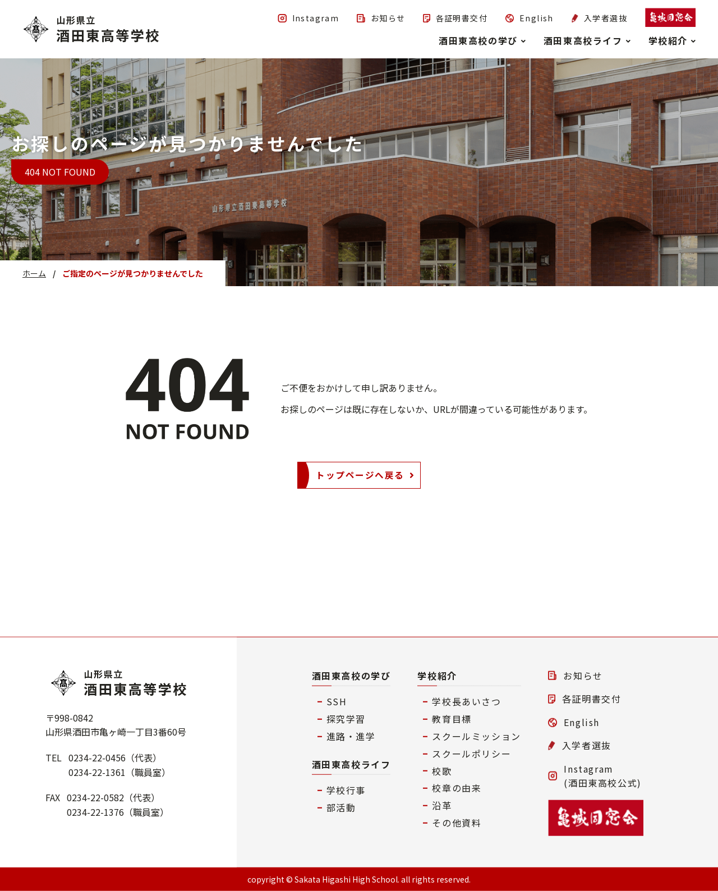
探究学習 (346, 718)
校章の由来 (456, 787)
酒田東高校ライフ (351, 763)
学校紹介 (437, 675)
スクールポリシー (471, 753)
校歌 (442, 770)
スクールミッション (476, 736)
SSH (336, 701)
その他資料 (456, 822)
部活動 (341, 807)
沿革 (442, 805)
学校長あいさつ (466, 701)
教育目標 (451, 718)
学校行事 (346, 790)
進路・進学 (351, 736)
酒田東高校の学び (351, 675)
